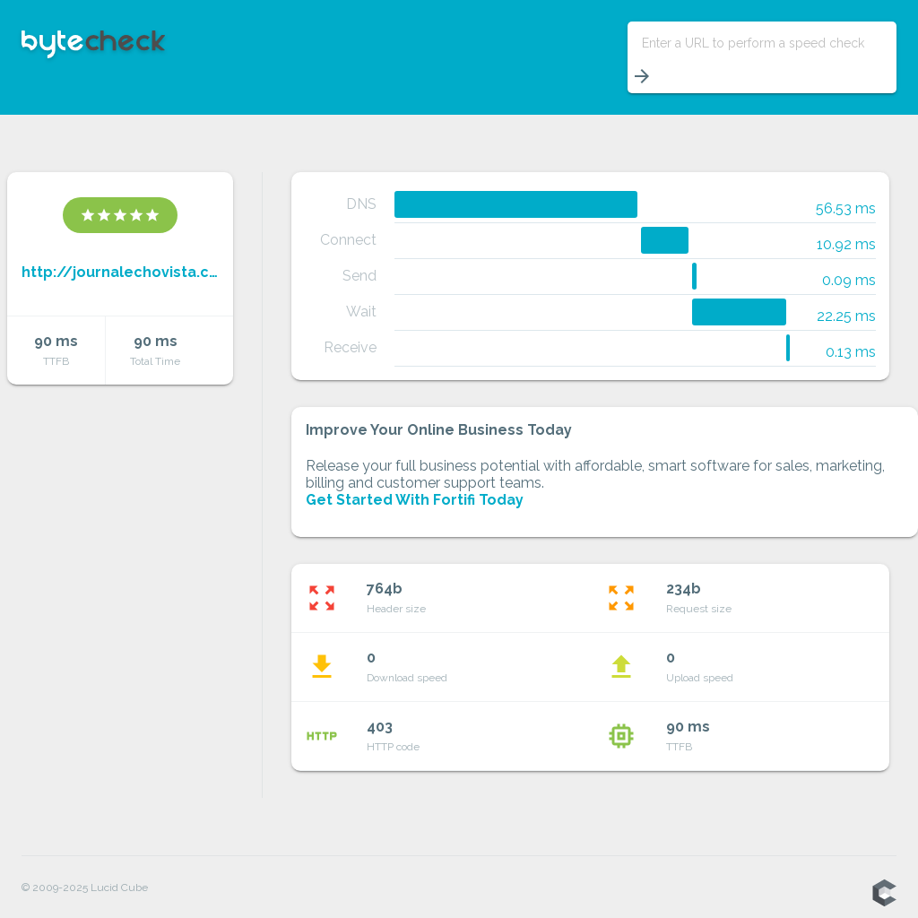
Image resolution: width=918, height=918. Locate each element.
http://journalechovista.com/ (120, 272)
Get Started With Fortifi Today (415, 499)
